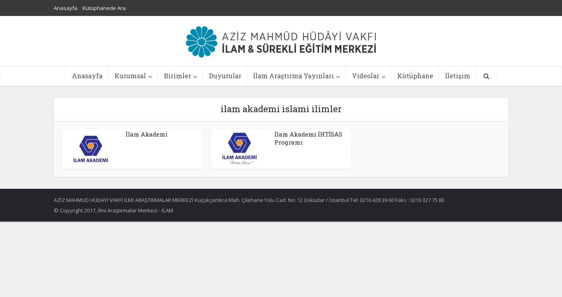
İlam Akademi (147, 134)
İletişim (457, 75)
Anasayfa (65, 8)
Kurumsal (130, 75)
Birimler (177, 75)
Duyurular (225, 75)
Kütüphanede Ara (104, 8)
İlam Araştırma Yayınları (293, 75)
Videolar (365, 75)
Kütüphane (415, 75)
